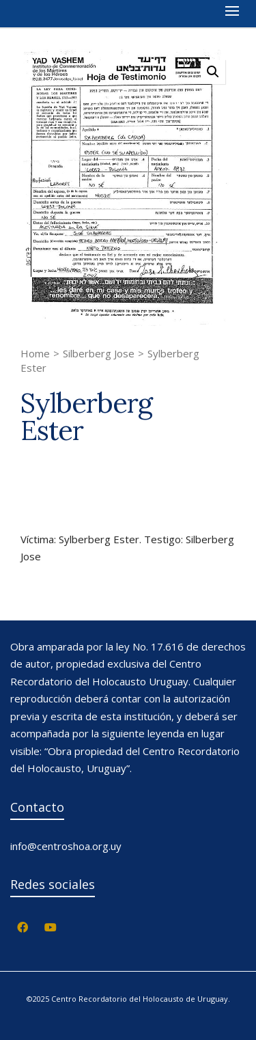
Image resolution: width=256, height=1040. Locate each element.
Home (35, 353)
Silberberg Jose (98, 353)
